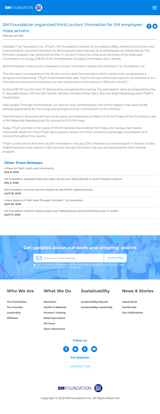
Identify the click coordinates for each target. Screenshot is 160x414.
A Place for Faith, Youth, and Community (29, 168)
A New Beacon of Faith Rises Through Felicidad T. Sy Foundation (43, 200)
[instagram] (85, 349)
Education (50, 301)
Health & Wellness (55, 307)
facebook (149, 26)
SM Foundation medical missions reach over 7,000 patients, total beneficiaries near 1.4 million (61, 211)
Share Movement (54, 328)
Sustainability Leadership (96, 307)
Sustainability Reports (94, 301)
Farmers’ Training (55, 312)
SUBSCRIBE (115, 258)
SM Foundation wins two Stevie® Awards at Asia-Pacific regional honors (48, 190)
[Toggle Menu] (154, 7)
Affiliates (12, 318)
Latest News (129, 301)
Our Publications (132, 312)
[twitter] (75, 349)
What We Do (57, 290)
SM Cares (49, 323)
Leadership (14, 312)
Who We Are (20, 290)
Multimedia (129, 307)
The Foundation (17, 301)
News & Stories (138, 290)
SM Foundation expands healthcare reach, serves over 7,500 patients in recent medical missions (63, 179)
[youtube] (94, 349)
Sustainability (95, 290)
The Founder (15, 307)
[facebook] (66, 349)
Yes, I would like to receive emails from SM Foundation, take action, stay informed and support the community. (79, 266)
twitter (154, 26)
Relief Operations (54, 318)
